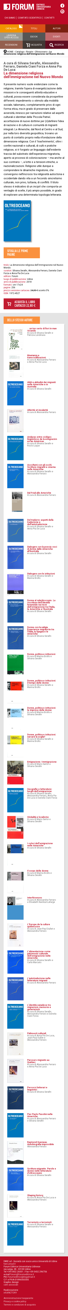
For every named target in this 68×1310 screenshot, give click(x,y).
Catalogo (11, 28)
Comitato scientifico (30, 18)
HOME (10, 51)
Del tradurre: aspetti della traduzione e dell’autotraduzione (40, 522)
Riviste (29, 51)
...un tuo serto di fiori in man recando (42, 329)
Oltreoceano (41, 51)
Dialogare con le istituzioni (41, 573)
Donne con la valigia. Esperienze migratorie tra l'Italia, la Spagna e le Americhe (40, 630)
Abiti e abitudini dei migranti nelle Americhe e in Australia (41, 384)
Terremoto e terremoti (39, 1222)
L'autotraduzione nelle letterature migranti (39, 979)
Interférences (34, 897)
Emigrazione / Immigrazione (42, 762)
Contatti (49, 18)
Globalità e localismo (38, 817)
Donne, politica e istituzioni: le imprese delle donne (41, 709)
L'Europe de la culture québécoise (38, 925)
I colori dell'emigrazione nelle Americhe (40, 844)
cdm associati (11, 1284)
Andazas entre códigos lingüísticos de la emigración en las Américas (42, 439)
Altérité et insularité (37, 410)
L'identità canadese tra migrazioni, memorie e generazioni (39, 1007)
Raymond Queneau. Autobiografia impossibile (40, 1143)
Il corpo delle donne (37, 871)
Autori (57, 28)
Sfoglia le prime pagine (17, 252)
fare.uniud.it (10, 1264)
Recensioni (11, 45)
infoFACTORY (10, 1292)
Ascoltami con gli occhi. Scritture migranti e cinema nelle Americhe (41, 467)
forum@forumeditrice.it (22, 1274)
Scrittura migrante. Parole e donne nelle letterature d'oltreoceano (41, 1170)
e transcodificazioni (36, 356)
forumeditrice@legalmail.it (21, 1277)
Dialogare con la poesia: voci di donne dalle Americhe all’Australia (42, 549)
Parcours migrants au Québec (38, 1061)
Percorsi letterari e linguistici (37, 1088)
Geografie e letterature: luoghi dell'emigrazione (39, 790)
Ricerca (57, 45)
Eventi (56, 36)
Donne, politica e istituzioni (41, 654)
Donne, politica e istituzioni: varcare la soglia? (41, 735)
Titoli (34, 28)
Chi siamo (10, 18)
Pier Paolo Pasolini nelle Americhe (40, 1115)
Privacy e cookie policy (15, 1301)
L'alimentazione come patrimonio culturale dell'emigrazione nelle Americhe (39, 954)
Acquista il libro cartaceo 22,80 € (25, 303)
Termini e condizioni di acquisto (20, 1304)
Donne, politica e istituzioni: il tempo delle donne (41, 681)
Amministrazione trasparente (18, 1298)
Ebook (34, 36)
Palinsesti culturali (36, 1033)
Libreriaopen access (11, 36)
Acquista (34, 45)
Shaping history (35, 1195)
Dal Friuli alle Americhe (39, 493)
